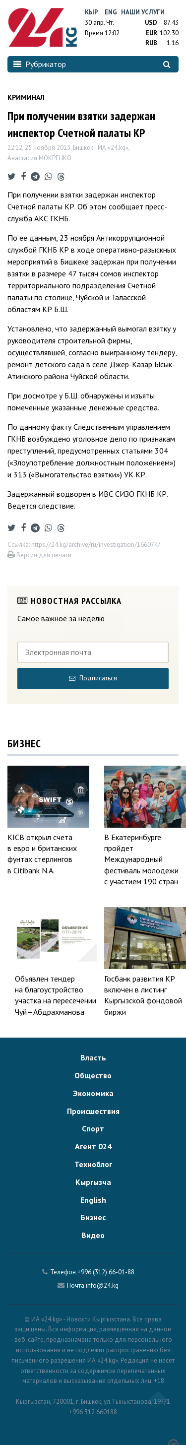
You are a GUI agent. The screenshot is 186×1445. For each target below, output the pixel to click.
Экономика (93, 1093)
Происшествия (93, 1111)
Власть (93, 1057)
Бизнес (93, 1217)
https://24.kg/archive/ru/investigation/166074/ (95, 544)
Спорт (93, 1128)
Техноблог (93, 1164)
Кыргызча (93, 1182)
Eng (111, 12)
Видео (93, 1235)
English (93, 1200)
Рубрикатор (39, 64)
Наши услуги (143, 12)
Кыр (91, 12)
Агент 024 (93, 1146)
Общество (93, 1075)
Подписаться (93, 678)
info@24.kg (102, 1285)
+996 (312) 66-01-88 (105, 1272)
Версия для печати (39, 555)
